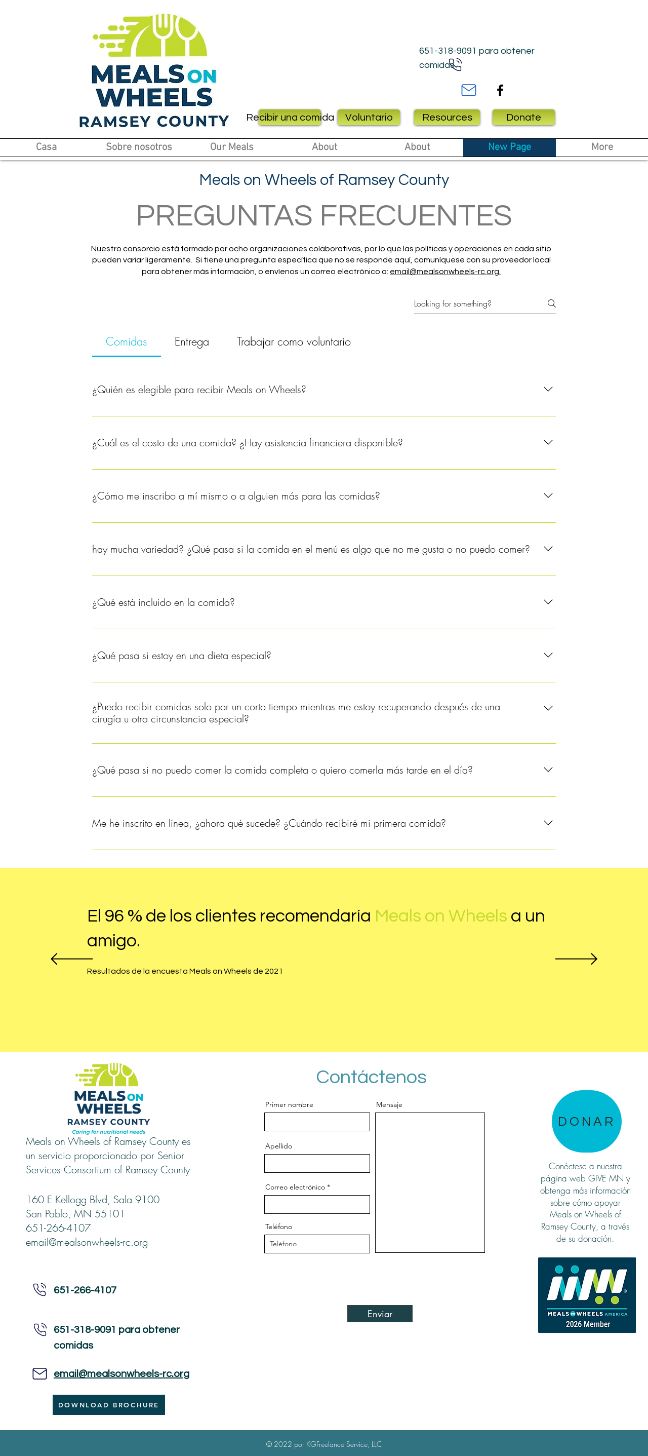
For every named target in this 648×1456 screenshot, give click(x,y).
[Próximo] (576, 960)
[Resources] (447, 117)
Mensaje (389, 1104)
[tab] (126, 341)
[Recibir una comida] (290, 117)
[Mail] (468, 90)
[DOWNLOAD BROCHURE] (109, 1405)
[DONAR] (587, 1121)
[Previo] (72, 960)
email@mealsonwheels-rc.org (87, 1242)
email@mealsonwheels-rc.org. (445, 271)
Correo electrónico (295, 1187)
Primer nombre (289, 1104)
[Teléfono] (40, 1289)
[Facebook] (500, 90)
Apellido (278, 1146)
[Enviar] (380, 1313)
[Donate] (524, 117)
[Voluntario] (369, 117)
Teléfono (278, 1226)
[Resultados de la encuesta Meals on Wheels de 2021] (215, 971)
